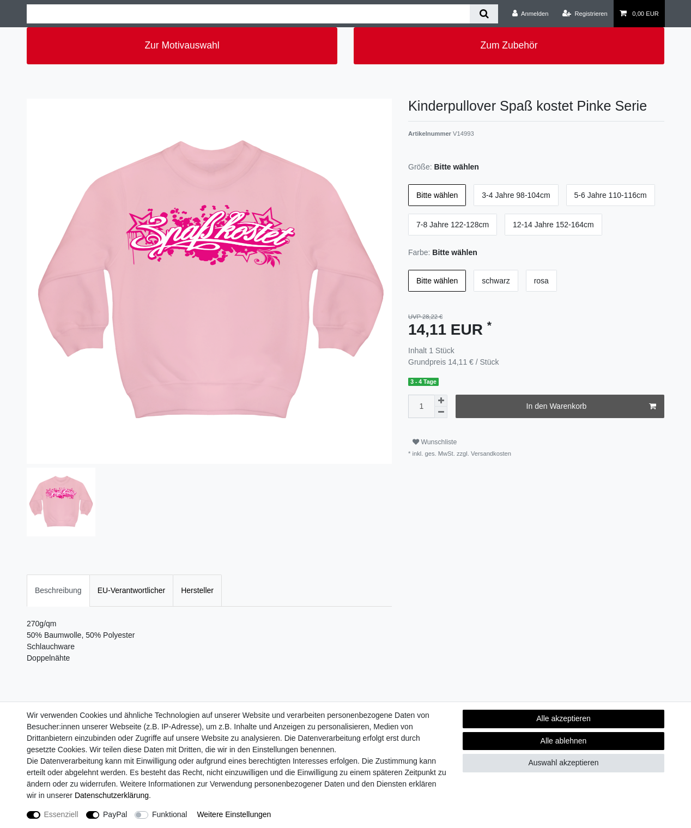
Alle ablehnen (564, 740)
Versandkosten (490, 453)
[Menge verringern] (440, 412)
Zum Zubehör (508, 45)
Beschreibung (58, 590)
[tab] (58, 591)
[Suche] (484, 13)
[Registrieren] (585, 13)
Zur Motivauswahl (181, 45)
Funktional (169, 814)
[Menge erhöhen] (440, 401)
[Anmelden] (530, 13)
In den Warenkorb (591, 407)
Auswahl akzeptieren (563, 762)
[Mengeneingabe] (421, 406)
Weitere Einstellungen (234, 814)
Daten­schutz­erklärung (112, 795)
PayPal (115, 814)
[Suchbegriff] (248, 13)
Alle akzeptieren (563, 718)
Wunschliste (435, 442)
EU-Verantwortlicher (132, 590)
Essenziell (61, 814)
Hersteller (197, 590)
